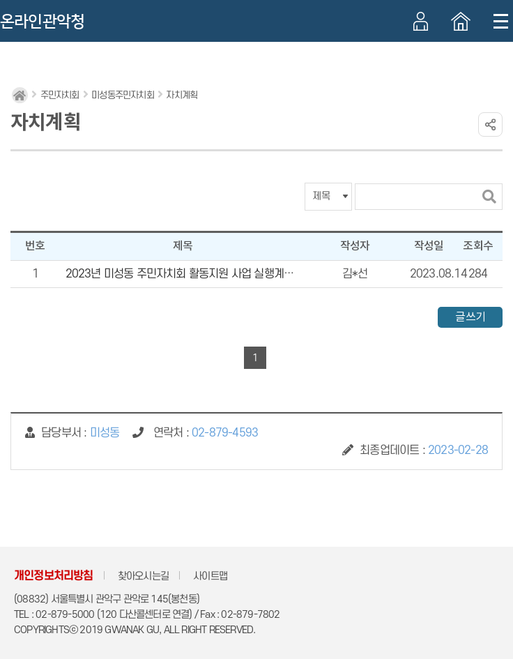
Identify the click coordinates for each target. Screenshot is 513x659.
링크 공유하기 (490, 124)
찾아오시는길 (143, 576)
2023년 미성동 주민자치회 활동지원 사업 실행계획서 (185, 274)
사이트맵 (210, 576)
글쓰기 (470, 317)
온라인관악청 (42, 22)
